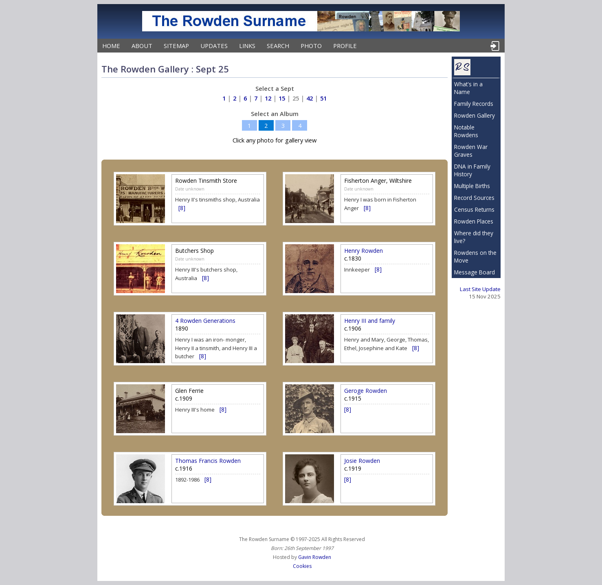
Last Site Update (480, 289)
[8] (181, 208)
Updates (214, 46)
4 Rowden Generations (205, 320)
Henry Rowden (363, 250)
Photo (311, 46)
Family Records (473, 103)
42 (309, 98)
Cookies (302, 566)
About (142, 46)
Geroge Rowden (365, 390)
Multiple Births (472, 186)
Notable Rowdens (466, 131)
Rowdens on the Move (475, 256)
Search (278, 46)
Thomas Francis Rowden (208, 460)
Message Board (474, 272)
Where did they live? (473, 237)
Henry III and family (369, 320)
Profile (345, 46)
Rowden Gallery (474, 115)
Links (247, 46)
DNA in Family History (472, 170)
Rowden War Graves (471, 150)
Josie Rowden (362, 460)
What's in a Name (468, 88)
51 (323, 98)
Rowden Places (473, 221)
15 (282, 98)
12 (268, 98)
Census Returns (474, 209)
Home (111, 46)
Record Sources (474, 198)
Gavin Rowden (314, 557)
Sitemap (176, 46)
